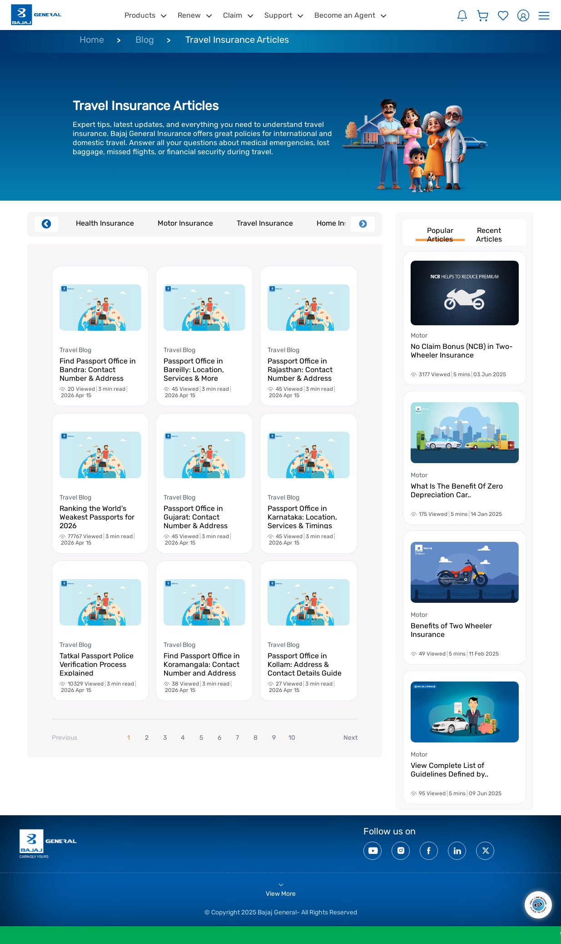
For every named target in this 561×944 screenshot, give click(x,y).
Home (91, 39)
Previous (46, 224)
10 (291, 738)
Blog (144, 39)
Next (363, 224)
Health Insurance (105, 223)
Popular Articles (440, 233)
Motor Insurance (185, 223)
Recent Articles (489, 233)
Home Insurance (344, 223)
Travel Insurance (265, 223)
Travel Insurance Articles (237, 39)
